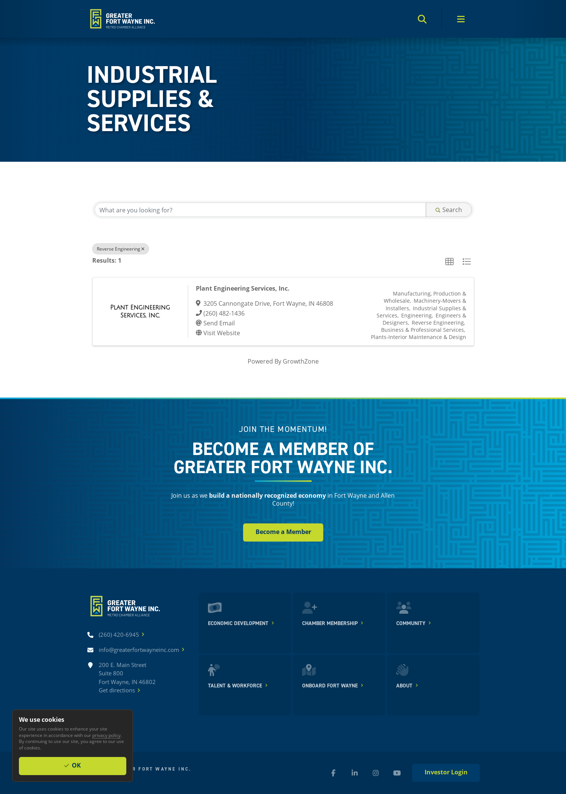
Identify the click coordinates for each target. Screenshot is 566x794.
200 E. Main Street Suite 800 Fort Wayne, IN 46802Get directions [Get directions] (127, 678)
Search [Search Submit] (449, 210)
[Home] (122, 19)
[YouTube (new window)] (397, 773)
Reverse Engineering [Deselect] (120, 249)
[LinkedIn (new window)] (355, 773)
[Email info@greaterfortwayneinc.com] (139, 649)
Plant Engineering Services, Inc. (243, 288)
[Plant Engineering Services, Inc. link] (140, 311)
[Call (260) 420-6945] (119, 634)
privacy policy (106, 735)
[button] (449, 261)
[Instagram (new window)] (376, 773)
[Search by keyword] (260, 210)
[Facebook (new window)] (333, 773)
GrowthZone (301, 361)
